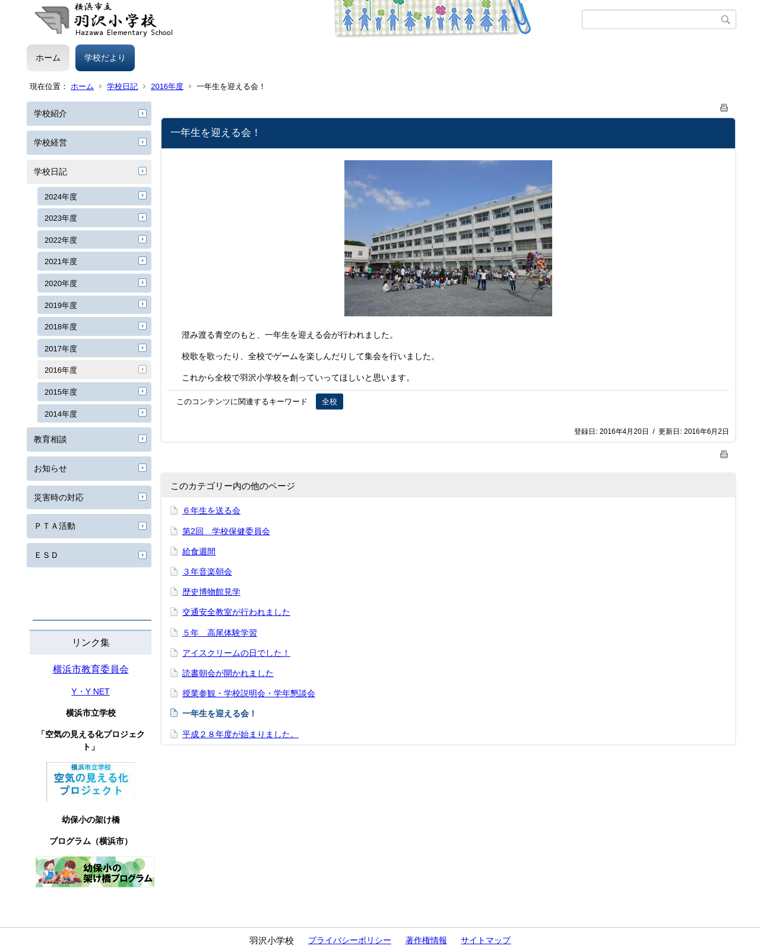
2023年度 (61, 218)
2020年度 (61, 283)
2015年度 (61, 392)
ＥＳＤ (46, 555)
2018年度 (61, 326)
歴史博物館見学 (211, 591)
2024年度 (61, 196)
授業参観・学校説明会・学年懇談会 (248, 693)
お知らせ (50, 468)
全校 (329, 401)
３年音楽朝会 (207, 571)
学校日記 (122, 86)
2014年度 (61, 414)
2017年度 (61, 348)
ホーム (48, 57)
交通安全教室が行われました (236, 612)
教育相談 (50, 439)
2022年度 (61, 240)
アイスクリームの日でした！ (236, 653)
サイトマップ (486, 940)
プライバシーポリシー (349, 940)
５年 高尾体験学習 (219, 632)
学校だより (105, 57)
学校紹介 (50, 113)
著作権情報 (426, 940)
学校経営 (50, 142)
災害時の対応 (59, 497)
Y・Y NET (90, 691)
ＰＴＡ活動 (54, 526)
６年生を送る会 (211, 510)
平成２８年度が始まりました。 (240, 734)
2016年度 (167, 86)
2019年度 (61, 305)
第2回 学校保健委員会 (226, 531)
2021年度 (61, 261)
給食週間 (199, 551)
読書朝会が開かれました (228, 673)
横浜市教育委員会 (91, 669)
